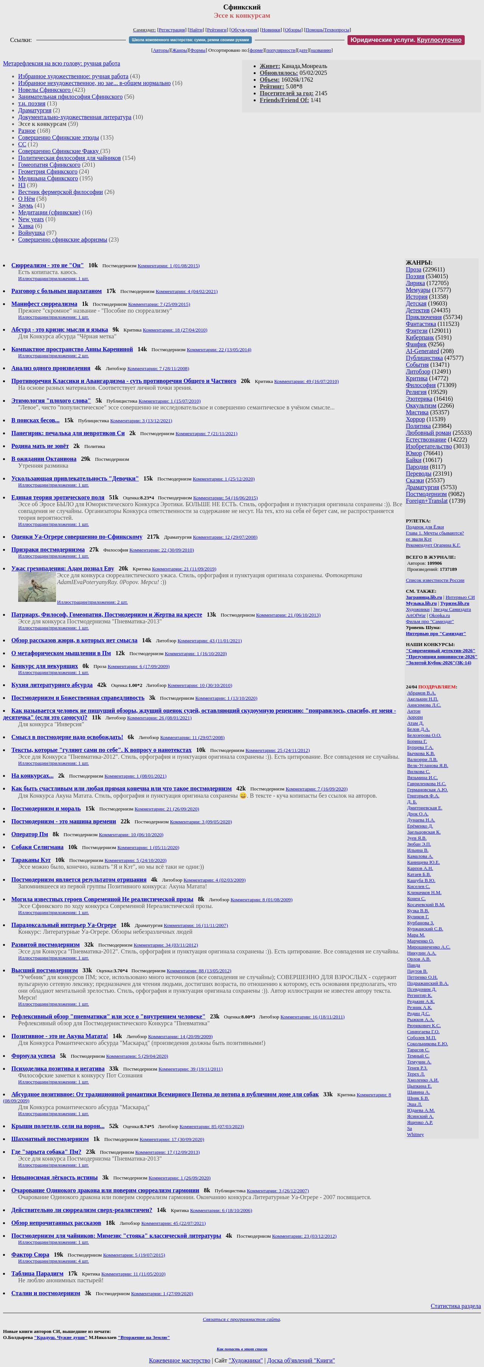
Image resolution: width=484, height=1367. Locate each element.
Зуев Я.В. (417, 838)
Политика (418, 426)
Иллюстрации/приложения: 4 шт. (53, 1261)
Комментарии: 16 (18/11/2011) (313, 1017)
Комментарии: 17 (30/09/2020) (172, 1139)
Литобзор (418, 371)
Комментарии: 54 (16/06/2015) (225, 498)
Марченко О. (420, 941)
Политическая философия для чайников (69, 158)
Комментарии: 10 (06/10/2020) (131, 834)
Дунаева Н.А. (421, 820)
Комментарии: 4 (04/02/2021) (187, 291)
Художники (418, 609)
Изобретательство (429, 446)
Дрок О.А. (418, 814)
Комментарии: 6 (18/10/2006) (221, 1210)
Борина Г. (417, 741)
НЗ (22, 185)
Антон (413, 711)
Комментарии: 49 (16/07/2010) (306, 381)
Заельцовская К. (424, 832)
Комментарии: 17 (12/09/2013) (167, 1152)
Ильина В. (418, 850)
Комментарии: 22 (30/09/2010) (161, 550)
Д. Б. (412, 801)
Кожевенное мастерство (179, 1360)
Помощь (314, 30)
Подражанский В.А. (428, 983)
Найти (196, 30)
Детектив (418, 310)
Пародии (417, 466)
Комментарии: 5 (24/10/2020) (135, 860)
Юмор (414, 453)
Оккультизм (421, 405)
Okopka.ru (439, 615)
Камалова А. (420, 856)
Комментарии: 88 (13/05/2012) (199, 970)
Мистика (417, 412)
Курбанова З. (420, 922)
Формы (197, 50)
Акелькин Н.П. (422, 699)
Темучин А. (419, 1062)
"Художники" (246, 1360)
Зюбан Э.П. (419, 844)
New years (31, 219)
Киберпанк (420, 337)
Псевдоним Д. (422, 989)
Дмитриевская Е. (424, 808)
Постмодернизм (426, 494)
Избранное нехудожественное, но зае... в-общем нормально (94, 83)
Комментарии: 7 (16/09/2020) (316, 789)
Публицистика (424, 358)
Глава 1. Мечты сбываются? (435, 533)
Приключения (424, 317)
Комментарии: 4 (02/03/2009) (215, 880)
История (416, 296)
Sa (409, 1128)
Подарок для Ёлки (425, 527)
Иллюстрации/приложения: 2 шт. (53, 355)
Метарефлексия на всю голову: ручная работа (61, 63)
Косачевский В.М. (426, 904)
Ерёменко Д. (420, 826)
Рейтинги (217, 30)
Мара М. (416, 935)
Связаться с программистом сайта (241, 1319)
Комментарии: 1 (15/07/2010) (170, 401)
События (417, 364)
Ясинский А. (420, 1116)
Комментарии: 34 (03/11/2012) (165, 945)
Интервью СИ (460, 597)
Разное (27, 130)
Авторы (161, 50)
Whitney (415, 1134)
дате (303, 50)
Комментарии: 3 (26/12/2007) (278, 1190)
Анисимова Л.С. (424, 705)
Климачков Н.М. (424, 892)
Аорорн (415, 717)
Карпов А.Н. (420, 868)
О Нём (26, 198)
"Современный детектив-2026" (440, 650)
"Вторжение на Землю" (144, 1337)
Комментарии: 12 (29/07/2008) (225, 537)
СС (22, 144)
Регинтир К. (419, 995)
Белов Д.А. (418, 729)
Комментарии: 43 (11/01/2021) (210, 640)
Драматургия (34, 110)
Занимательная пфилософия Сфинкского (70, 96)
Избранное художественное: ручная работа (73, 76)
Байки (413, 460)
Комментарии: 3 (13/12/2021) (141, 420)
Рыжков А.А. (420, 1019)
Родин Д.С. (418, 1013)
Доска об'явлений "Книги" (301, 1360)
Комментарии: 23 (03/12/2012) (304, 1236)
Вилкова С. (418, 771)
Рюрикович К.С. (424, 1025)
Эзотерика (419, 398)
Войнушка (31, 232)
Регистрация (172, 30)
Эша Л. (414, 1104)
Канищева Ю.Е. (423, 862)
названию (321, 50)
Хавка (26, 226)
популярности (281, 50)
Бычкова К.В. (421, 753)
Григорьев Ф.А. (423, 795)
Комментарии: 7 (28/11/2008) (158, 368)
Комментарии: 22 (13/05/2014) (219, 349)
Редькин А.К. (421, 1001)
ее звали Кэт (418, 539)
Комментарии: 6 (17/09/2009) (139, 666)
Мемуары (418, 290)
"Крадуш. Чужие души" (61, 1337)
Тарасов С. (418, 1049)
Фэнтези (416, 330)
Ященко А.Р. (420, 1122)
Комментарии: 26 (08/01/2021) (159, 718)
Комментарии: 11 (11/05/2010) (133, 1274)
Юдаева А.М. (421, 1110)
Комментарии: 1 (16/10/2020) (196, 653)
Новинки (271, 30)
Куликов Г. (418, 916)
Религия (416, 392)
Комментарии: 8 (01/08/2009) (262, 899)
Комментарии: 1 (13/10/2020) (226, 698)
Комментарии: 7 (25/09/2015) (159, 304)
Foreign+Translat (427, 501)
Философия (421, 385)
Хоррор (415, 419)
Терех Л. (416, 1074)
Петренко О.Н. (422, 977)
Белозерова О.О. (424, 735)
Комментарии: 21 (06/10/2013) (288, 615)
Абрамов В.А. (421, 693)
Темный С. (418, 1056)
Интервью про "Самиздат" (436, 633)
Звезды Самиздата (452, 609)
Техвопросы (336, 30)
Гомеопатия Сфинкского (49, 164)
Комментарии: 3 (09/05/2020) (201, 822)
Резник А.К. (419, 1007)
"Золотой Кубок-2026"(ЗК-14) (438, 662)
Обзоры (293, 30)
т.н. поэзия (31, 103)
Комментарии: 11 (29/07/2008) (192, 737)
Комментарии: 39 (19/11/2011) (190, 1069)
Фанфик (416, 344)
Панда (413, 965)
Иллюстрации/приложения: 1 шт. (53, 278)
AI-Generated (422, 351)
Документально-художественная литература (75, 117)
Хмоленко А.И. (423, 1080)
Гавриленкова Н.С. (426, 783)
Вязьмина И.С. (422, 777)
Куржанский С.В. (425, 928)
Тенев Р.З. (417, 1068)
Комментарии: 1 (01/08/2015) (169, 265)
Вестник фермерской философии (60, 192)
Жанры (179, 50)
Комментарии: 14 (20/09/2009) (180, 1036)
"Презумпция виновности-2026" (442, 656)
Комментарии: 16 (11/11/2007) (196, 925)
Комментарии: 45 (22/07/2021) (173, 1223)
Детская (416, 303)
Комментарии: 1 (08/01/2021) (135, 776)
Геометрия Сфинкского (48, 171)
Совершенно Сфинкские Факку (59, 151)
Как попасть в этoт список (242, 1349)
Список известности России (435, 580)
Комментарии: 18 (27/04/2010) (175, 330)
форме (256, 50)
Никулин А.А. (421, 953)
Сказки (415, 480)
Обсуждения (244, 30)
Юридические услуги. (406, 40)
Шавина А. (418, 1092)
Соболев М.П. (421, 1037)
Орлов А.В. (419, 959)
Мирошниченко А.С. (429, 947)
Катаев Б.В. (419, 874)
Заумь (25, 205)
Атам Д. (415, 723)
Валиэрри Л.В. (422, 759)
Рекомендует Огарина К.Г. (433, 545)
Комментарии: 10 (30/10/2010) (200, 685)
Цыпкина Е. (419, 1086)
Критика (416, 378)
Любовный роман (428, 432)
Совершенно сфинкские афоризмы (62, 239)
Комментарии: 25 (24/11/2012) (277, 750)
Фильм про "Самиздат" (430, 621)
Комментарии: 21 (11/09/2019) (184, 569)
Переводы (418, 473)
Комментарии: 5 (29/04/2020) (137, 1056)
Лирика (415, 283)
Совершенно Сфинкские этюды (58, 137)
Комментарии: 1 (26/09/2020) (180, 1178)
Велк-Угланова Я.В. (427, 765)
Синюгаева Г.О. (423, 1031)
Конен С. (416, 898)
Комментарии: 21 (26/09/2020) (167, 809)
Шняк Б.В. (418, 1098)
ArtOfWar (415, 615)
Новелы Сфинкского (45, 90)
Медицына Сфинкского (48, 178)
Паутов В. (417, 971)
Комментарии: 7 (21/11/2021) (206, 433)
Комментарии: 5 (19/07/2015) (134, 1255)
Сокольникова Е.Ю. (427, 1043)
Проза (413, 269)
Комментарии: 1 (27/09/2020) (162, 1293)
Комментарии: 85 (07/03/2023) (212, 1126)
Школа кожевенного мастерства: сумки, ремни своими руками (190, 40)
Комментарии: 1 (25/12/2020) (224, 479)
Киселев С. (418, 886)
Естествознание (426, 439)
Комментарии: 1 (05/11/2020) (149, 847)
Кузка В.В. (418, 910)
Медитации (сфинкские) (49, 212)
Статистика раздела (456, 1306)
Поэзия (415, 276)
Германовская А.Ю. (427, 789)
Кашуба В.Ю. (421, 880)
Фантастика (421, 324)
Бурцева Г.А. (420, 747)
